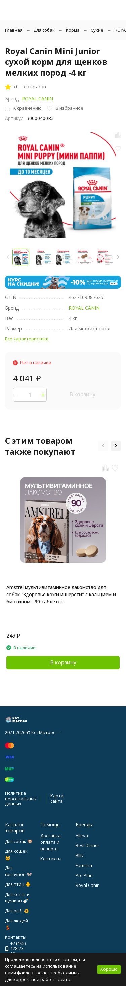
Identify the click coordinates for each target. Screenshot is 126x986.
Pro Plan (84, 875)
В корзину (82, 394)
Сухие (97, 30)
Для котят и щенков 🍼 (17, 897)
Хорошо (109, 969)
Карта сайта (57, 798)
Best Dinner (87, 845)
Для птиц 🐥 (18, 884)
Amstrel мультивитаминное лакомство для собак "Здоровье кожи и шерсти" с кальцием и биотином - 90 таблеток (61, 594)
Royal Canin (88, 885)
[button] (118, 257)
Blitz (80, 855)
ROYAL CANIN (37, 98)
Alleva (82, 836)
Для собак (44, 30)
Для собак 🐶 (19, 841)
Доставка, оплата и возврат (51, 842)
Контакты (50, 859)
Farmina (84, 865)
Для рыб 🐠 (17, 911)
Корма (73, 30)
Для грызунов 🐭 (18, 871)
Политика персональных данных (21, 798)
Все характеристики (27, 339)
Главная (14, 30)
